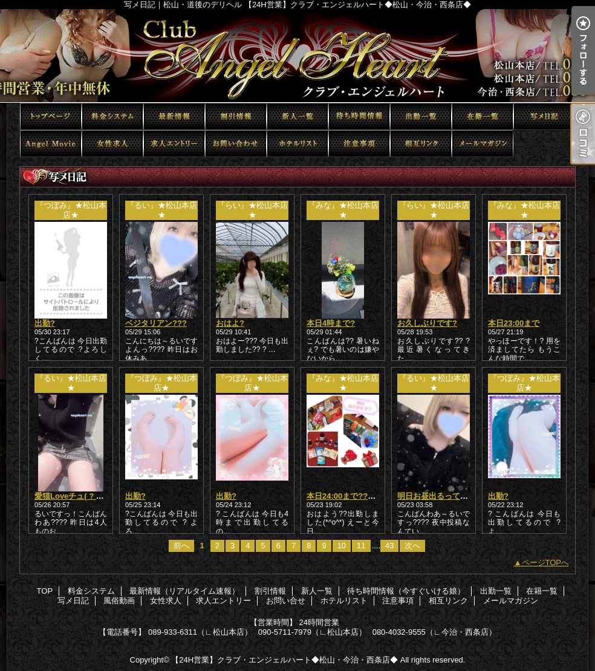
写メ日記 (544, 116)
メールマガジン (482, 143)
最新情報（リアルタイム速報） (174, 116)
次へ (412, 545)
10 (341, 545)
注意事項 (359, 143)
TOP (51, 116)
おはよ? (230, 323)
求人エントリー (174, 143)
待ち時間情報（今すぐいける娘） (359, 116)
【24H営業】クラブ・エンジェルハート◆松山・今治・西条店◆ (284, 659)
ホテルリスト (297, 143)
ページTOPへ (546, 562)
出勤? (44, 323)
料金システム (112, 116)
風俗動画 (51, 143)
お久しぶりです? (427, 323)
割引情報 (236, 116)
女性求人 (112, 143)
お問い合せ (236, 143)
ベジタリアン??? (156, 323)
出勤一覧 (421, 116)
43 (389, 545)
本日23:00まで (513, 323)
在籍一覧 (482, 116)
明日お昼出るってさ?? (437, 496)
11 (361, 545)
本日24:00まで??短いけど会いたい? (371, 496)
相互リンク (421, 143)
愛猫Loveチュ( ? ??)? (73, 496)
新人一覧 (297, 116)
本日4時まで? (331, 323)
